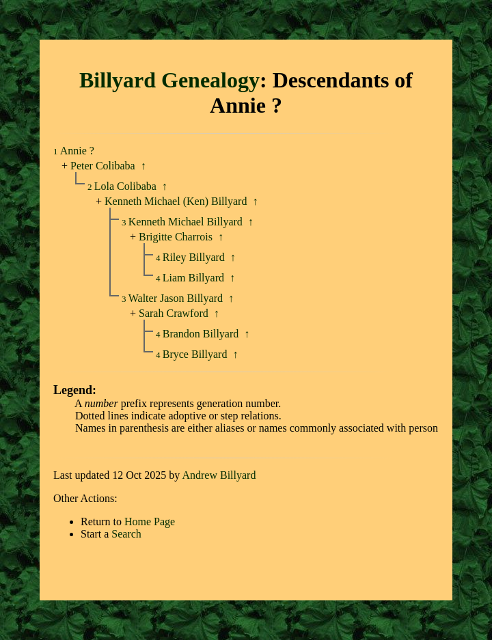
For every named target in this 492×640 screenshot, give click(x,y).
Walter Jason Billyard (177, 298)
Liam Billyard (195, 277)
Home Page (149, 521)
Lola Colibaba (126, 186)
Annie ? (77, 150)
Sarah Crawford (173, 313)
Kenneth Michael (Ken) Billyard (176, 201)
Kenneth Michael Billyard (186, 221)
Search (126, 534)
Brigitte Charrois (176, 236)
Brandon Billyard (202, 333)
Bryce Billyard (196, 354)
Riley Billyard (195, 257)
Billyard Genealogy (169, 80)
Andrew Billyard (219, 475)
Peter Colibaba (102, 165)
